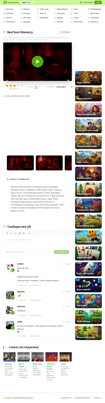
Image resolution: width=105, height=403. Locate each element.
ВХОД (98, 2)
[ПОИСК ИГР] (81, 2)
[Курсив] (11, 233)
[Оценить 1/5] (7, 85)
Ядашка (21, 292)
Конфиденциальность (83, 398)
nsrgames (61, 87)
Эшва (19, 322)
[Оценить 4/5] (18, 85)
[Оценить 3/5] (14, 85)
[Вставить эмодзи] (29, 233)
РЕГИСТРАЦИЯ (88, 2)
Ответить (22, 285)
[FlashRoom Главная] (11, 2)
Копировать (35, 285)
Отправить (61, 252)
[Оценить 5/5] (21, 85)
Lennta (20, 264)
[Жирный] (7, 233)
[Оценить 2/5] (10, 85)
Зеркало (21, 307)
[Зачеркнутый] (14, 233)
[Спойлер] (23, 233)
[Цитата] (20, 233)
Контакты (97, 398)
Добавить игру (66, 398)
